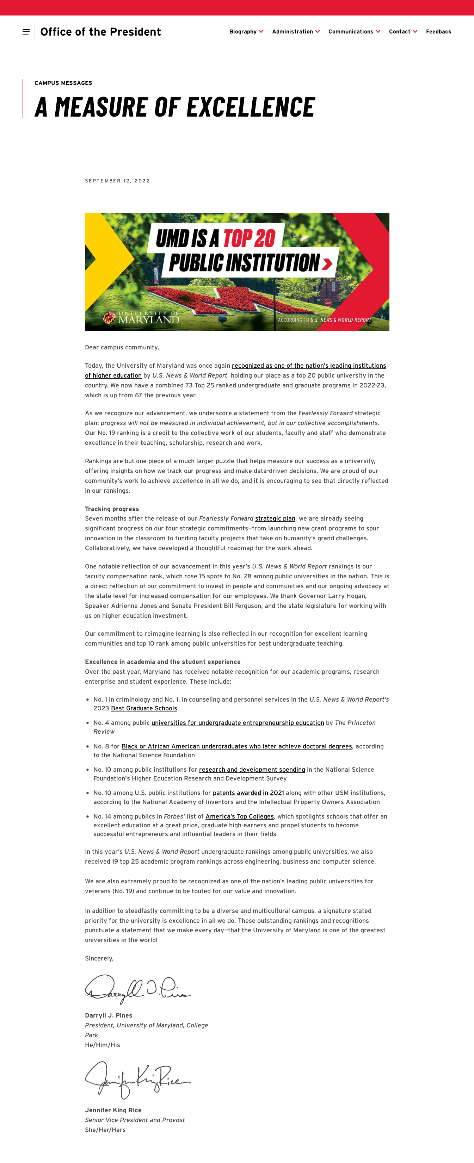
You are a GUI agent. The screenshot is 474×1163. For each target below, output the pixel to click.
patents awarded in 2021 (248, 792)
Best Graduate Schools (144, 708)
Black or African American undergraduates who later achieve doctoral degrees (237, 746)
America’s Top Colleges (239, 816)
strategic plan (275, 518)
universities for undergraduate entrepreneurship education (238, 722)
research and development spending (252, 769)
